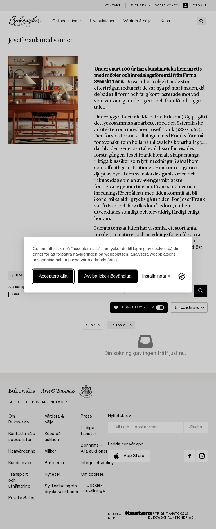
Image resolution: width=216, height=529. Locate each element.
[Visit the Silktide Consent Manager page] (181, 276)
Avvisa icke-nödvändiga (107, 276)
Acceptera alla (53, 276)
